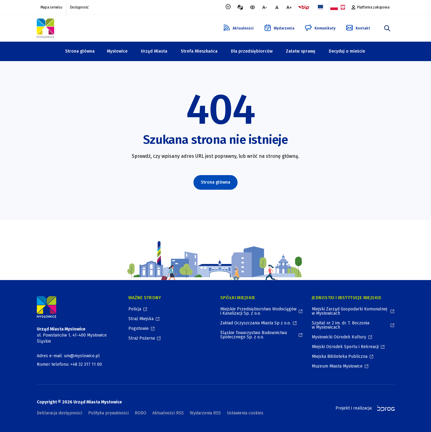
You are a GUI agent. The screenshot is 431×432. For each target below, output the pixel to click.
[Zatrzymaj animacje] (228, 7)
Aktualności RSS (168, 413)
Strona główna (80, 51)
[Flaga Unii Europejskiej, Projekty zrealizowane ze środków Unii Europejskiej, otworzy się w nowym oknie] (320, 7)
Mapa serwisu (51, 7)
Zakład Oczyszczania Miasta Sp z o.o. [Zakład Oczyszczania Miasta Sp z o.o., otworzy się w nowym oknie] (255, 323)
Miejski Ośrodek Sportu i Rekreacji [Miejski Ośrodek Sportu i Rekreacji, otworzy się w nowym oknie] (345, 346)
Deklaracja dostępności (59, 413)
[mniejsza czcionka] (265, 7)
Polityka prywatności (108, 413)
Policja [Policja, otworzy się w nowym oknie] (134, 309)
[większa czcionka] (289, 7)
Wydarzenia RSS (205, 413)
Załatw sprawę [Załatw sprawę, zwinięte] (300, 51)
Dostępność (79, 7)
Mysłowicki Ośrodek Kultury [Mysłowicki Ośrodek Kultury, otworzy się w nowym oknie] (339, 337)
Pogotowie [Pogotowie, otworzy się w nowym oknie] (138, 328)
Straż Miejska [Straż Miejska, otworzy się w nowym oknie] (141, 318)
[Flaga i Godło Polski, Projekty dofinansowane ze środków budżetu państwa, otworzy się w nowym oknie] (337, 7)
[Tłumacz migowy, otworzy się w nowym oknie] (240, 7)
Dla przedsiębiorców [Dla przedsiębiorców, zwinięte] (252, 51)
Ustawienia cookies (245, 413)
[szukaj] (387, 28)
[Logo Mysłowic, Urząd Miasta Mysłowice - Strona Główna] (45, 28)
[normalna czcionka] (277, 7)
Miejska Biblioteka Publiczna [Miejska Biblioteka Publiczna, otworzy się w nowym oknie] (339, 356)
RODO (140, 413)
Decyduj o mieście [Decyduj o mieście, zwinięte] (347, 51)
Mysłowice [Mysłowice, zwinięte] (117, 51)
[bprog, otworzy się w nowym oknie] (384, 408)
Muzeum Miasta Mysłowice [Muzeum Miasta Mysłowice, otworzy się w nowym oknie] (337, 366)
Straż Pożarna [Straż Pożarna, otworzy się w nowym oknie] (141, 338)
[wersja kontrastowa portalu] (252, 7)
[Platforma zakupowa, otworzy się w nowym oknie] (370, 7)
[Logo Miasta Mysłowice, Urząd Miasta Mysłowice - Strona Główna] (46, 307)
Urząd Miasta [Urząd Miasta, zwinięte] (154, 51)
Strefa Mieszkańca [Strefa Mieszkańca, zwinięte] (199, 51)
